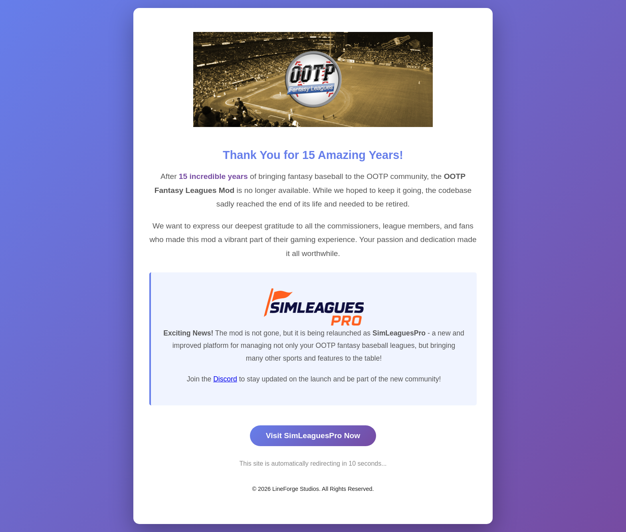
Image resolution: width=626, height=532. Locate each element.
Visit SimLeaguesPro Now (313, 435)
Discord (225, 379)
